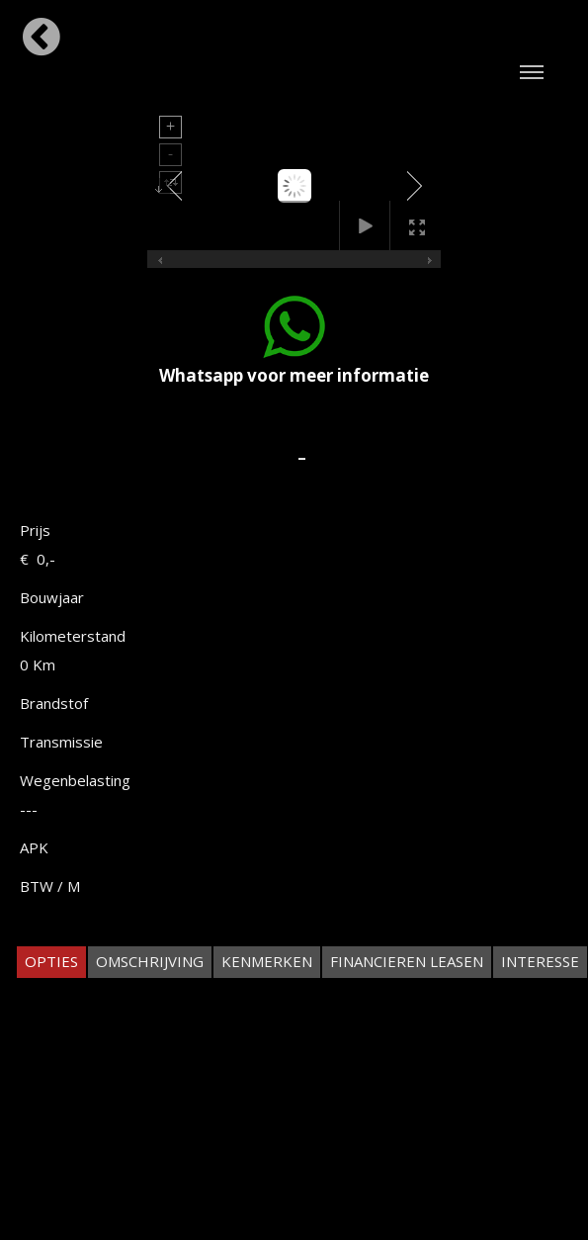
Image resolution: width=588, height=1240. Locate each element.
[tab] (51, 961)
